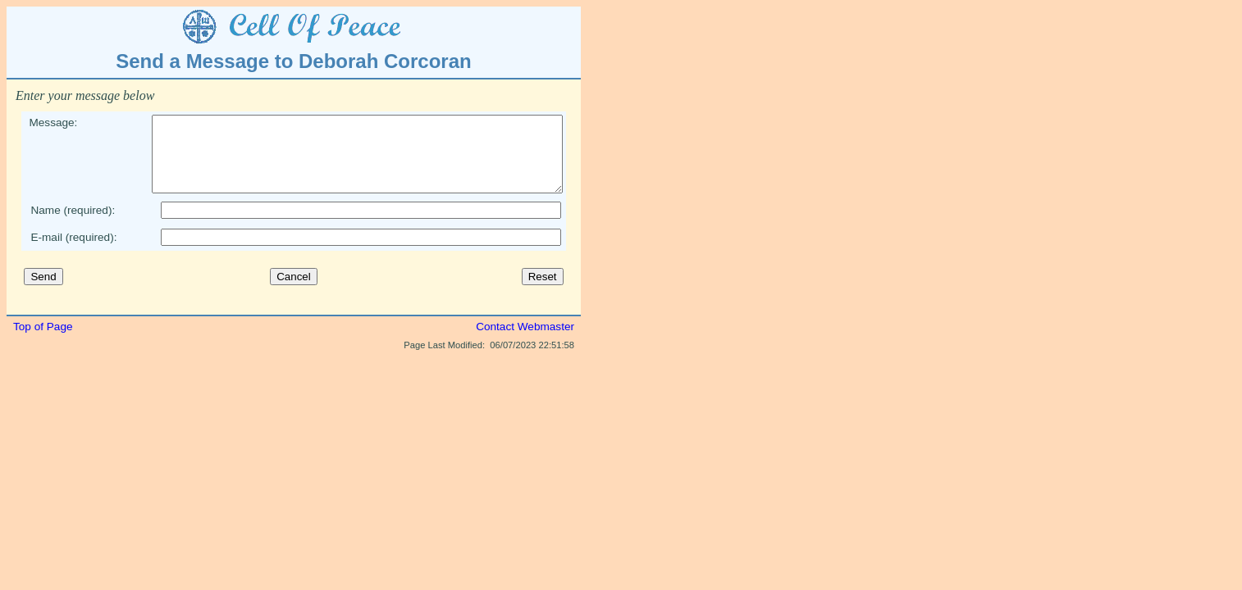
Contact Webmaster (525, 341)
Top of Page (43, 341)
